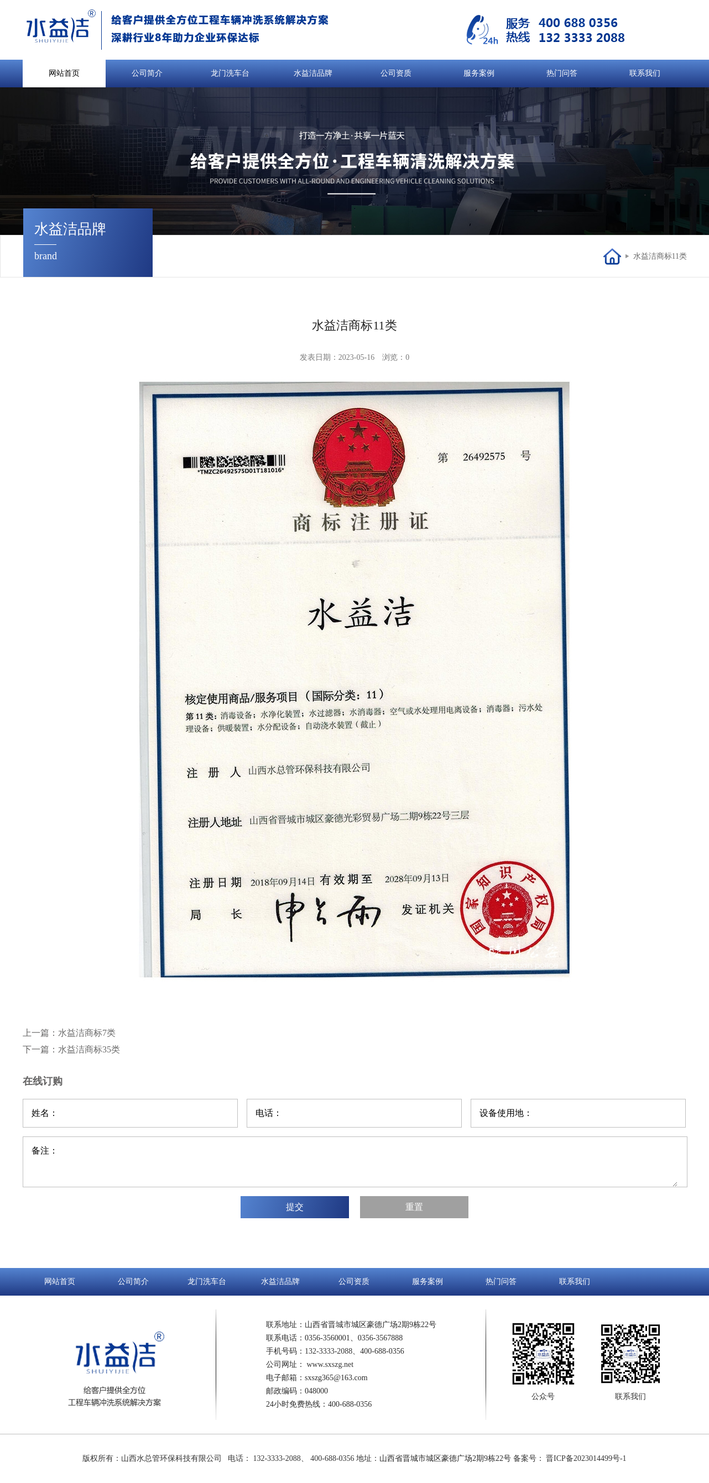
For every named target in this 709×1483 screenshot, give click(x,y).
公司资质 (395, 73)
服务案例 (478, 73)
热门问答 (561, 73)
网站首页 (64, 73)
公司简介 (147, 73)
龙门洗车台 (230, 73)
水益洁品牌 (313, 73)
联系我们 (644, 73)
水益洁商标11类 (660, 256)
